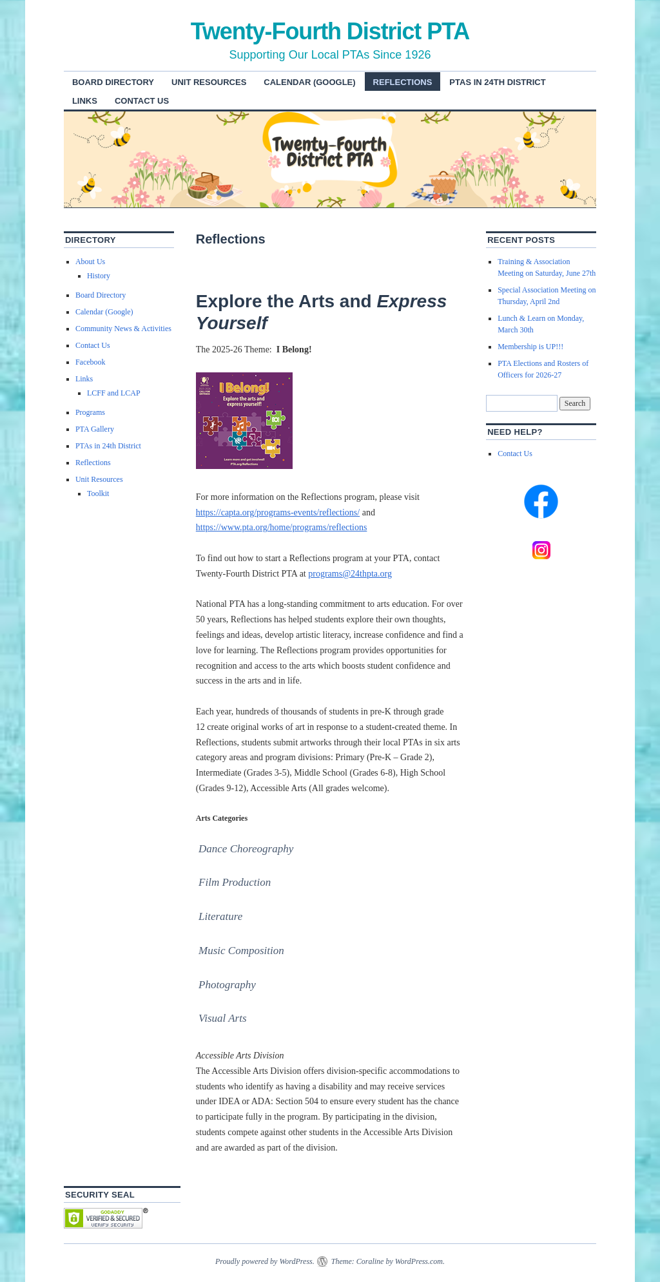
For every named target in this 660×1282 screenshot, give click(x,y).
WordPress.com (419, 1261)
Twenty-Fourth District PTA (330, 31)
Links (84, 101)
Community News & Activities (123, 328)
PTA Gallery (94, 429)
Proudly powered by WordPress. (265, 1261)
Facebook (90, 362)
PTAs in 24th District (497, 82)
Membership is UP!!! (530, 346)
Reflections (402, 82)
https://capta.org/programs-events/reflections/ (278, 512)
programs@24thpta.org (350, 574)
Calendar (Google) (309, 82)
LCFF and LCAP (114, 392)
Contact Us (142, 101)
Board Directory (113, 82)
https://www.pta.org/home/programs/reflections (281, 527)
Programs (90, 412)
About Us (90, 261)
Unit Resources (208, 82)
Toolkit (98, 493)
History (98, 275)
